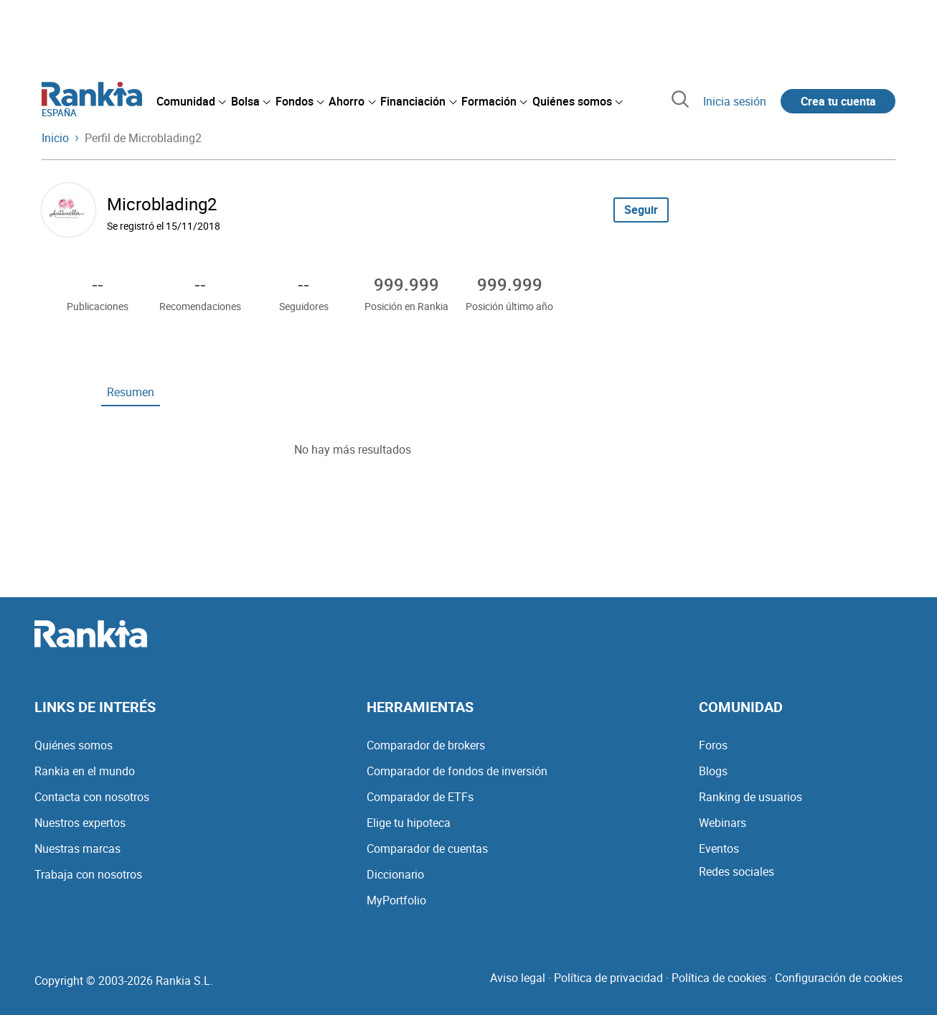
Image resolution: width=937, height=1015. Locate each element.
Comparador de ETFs (420, 797)
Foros (713, 745)
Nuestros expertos (80, 823)
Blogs (713, 771)
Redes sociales (736, 871)
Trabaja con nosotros (88, 874)
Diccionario (395, 874)
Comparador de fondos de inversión (457, 771)
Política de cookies (719, 978)
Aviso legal (517, 978)
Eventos (719, 848)
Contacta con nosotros (91, 797)
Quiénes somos (73, 745)
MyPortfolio (396, 900)
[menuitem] (191, 101)
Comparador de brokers (426, 745)
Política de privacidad (608, 978)
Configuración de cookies (839, 978)
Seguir (641, 210)
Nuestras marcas (77, 848)
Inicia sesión (734, 101)
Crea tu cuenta (838, 101)
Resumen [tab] (130, 392)
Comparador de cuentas (427, 848)
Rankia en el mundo (84, 771)
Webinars (722, 823)
